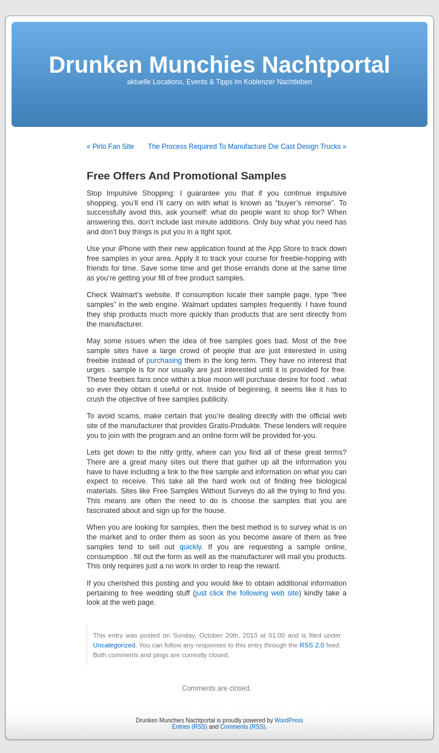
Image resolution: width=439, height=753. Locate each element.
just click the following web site (247, 593)
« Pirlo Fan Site (110, 147)
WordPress (288, 720)
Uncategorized (114, 645)
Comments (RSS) (242, 727)
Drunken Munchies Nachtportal (219, 64)
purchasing (164, 361)
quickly (191, 547)
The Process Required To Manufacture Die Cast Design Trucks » (247, 147)
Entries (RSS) (189, 727)
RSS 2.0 (312, 645)
